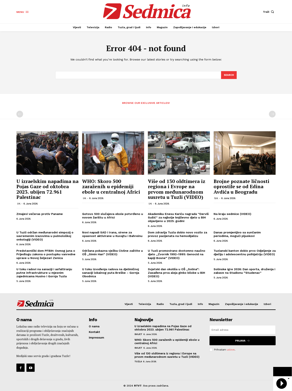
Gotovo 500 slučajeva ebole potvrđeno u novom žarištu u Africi (112, 215)
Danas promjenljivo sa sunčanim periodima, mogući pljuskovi (237, 234)
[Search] (229, 75)
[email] (243, 329)
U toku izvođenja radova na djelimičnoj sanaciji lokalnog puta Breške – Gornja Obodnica (110, 272)
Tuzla (138, 361)
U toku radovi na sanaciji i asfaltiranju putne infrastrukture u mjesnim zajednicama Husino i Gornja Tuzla (44, 272)
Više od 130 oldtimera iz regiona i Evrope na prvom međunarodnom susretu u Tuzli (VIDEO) (176, 189)
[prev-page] (19, 114)
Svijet (138, 334)
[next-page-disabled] (272, 114)
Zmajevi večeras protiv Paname (39, 214)
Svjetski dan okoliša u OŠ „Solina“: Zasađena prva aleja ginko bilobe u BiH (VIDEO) (176, 272)
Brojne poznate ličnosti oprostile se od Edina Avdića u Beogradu (241, 186)
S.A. (216, 198)
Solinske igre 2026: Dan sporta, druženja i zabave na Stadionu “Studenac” (244, 270)
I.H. (18, 203)
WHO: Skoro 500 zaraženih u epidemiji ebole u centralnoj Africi (111, 186)
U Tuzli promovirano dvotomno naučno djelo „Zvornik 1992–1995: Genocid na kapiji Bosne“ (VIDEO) (176, 254)
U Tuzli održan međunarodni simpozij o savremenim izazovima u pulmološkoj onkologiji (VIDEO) (44, 236)
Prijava (242, 340)
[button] (269, 12)
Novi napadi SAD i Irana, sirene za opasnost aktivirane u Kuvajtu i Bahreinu (112, 234)
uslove (231, 349)
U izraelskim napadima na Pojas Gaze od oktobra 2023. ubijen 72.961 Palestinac (47, 189)
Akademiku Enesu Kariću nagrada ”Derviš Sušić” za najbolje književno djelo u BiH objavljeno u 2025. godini (178, 217)
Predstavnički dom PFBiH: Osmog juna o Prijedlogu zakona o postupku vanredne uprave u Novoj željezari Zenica (45, 254)
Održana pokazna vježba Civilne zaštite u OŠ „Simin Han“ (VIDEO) (112, 252)
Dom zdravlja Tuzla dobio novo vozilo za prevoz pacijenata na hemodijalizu (177, 234)
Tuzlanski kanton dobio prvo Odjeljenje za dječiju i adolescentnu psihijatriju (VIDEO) (245, 252)
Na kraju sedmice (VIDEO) (232, 214)
